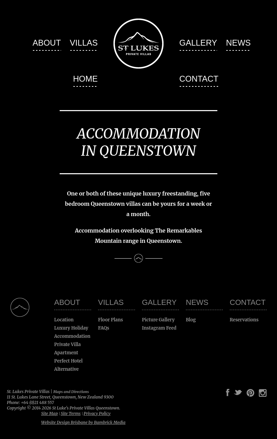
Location (64, 320)
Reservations (244, 320)
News (238, 42)
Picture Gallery (158, 320)
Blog (191, 320)
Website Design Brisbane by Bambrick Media (83, 422)
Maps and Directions (71, 391)
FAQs (103, 328)
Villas (84, 42)
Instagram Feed (159, 328)
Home (85, 78)
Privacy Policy (97, 413)
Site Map (49, 413)
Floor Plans (110, 320)
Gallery (198, 42)
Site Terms (71, 413)
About (47, 42)
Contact (198, 78)
